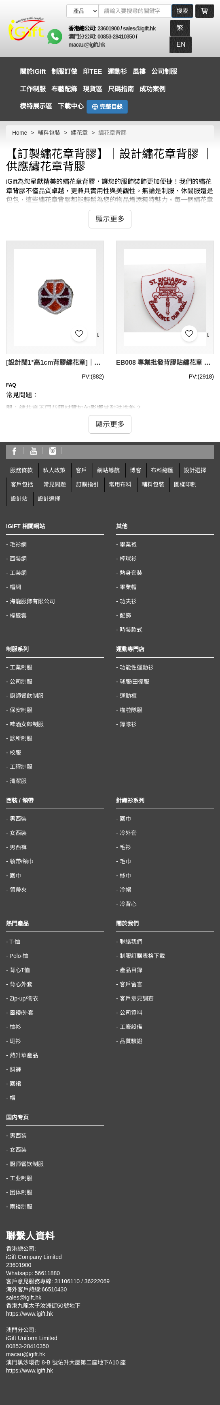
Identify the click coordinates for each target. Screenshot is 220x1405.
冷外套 (128, 833)
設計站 (19, 498)
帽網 (15, 587)
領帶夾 (18, 889)
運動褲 (128, 696)
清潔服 (18, 781)
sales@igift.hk (139, 28)
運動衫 (117, 71)
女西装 (18, 1150)
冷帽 (125, 889)
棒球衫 (128, 558)
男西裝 (18, 818)
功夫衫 (128, 601)
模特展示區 (36, 106)
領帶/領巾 (22, 861)
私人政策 (54, 470)
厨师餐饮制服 (27, 1164)
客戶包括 (22, 484)
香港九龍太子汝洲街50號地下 (43, 1305)
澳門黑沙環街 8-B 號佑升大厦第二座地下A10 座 (66, 1362)
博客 (135, 470)
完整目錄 (107, 106)
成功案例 (152, 89)
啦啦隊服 (131, 710)
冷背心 (128, 904)
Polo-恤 (19, 956)
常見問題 (54, 484)
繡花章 (79, 132)
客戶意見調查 (137, 998)
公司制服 (164, 71)
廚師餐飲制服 (27, 696)
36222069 (97, 1281)
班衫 (15, 1041)
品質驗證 (131, 1041)
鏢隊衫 (128, 724)
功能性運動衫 (137, 667)
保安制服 (21, 710)
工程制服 (21, 767)
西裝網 (18, 558)
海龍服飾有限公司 (32, 601)
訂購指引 (87, 484)
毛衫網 (18, 544)
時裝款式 (131, 629)
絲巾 (125, 875)
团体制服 (21, 1192)
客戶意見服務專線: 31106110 (43, 1281)
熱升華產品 (24, 1055)
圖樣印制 (185, 484)
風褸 (139, 71)
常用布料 (120, 484)
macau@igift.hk (86, 44)
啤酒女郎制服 (27, 724)
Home (19, 132)
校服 (15, 752)
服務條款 (21, 470)
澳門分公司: (82, 36)
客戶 (81, 470)
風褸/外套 (22, 1012)
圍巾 (15, 875)
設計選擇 (195, 470)
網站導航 (108, 470)
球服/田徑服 (135, 681)
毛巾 (125, 861)
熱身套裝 (131, 573)
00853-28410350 (116, 36)
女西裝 (18, 833)
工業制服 (21, 667)
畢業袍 (128, 544)
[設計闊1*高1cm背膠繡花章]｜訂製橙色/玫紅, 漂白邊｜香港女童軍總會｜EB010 (55, 362)
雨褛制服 (21, 1206)
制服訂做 (64, 71)
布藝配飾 (64, 89)
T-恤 (14, 941)
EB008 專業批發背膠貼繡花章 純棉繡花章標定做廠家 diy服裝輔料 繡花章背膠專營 (165, 362)
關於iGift (33, 71)
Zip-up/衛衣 (24, 998)
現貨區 (92, 89)
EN (180, 44)
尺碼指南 (121, 89)
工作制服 (33, 89)
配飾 (125, 615)
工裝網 (18, 573)
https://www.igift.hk (29, 1313)
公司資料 (131, 1012)
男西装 (18, 1135)
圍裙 (15, 1083)
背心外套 (21, 984)
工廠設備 (131, 1027)
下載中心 (71, 106)
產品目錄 (131, 970)
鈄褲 (15, 1069)
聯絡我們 (131, 941)
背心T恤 (20, 970)
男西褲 (18, 847)
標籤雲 (18, 615)
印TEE (92, 71)
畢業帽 (128, 587)
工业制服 (21, 1178)
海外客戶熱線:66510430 (36, 1289)
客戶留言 (131, 984)
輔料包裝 (49, 132)
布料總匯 (162, 470)
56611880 (47, 1273)
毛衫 (125, 847)
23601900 (108, 28)
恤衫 (15, 1027)
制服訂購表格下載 (142, 956)
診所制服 (21, 738)
